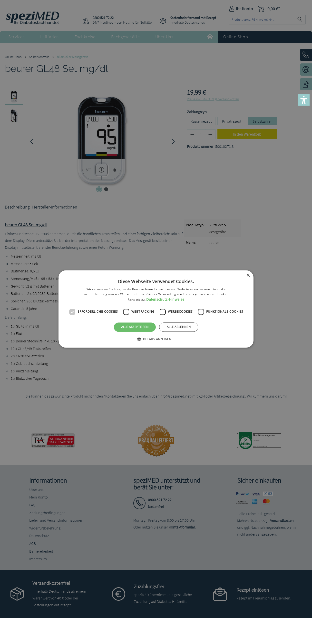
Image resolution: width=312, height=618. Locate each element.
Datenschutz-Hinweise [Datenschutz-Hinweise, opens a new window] (165, 299)
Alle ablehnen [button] (179, 327)
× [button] (248, 275)
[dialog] (156, 309)
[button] (304, 100)
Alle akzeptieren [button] (134, 327)
